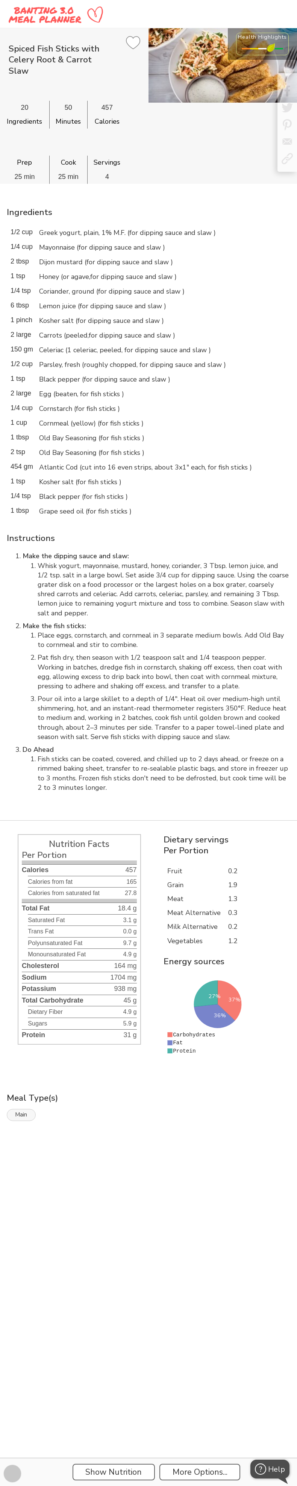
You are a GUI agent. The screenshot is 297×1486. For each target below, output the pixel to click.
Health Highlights (262, 37)
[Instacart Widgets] (148, 1207)
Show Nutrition (113, 1472)
